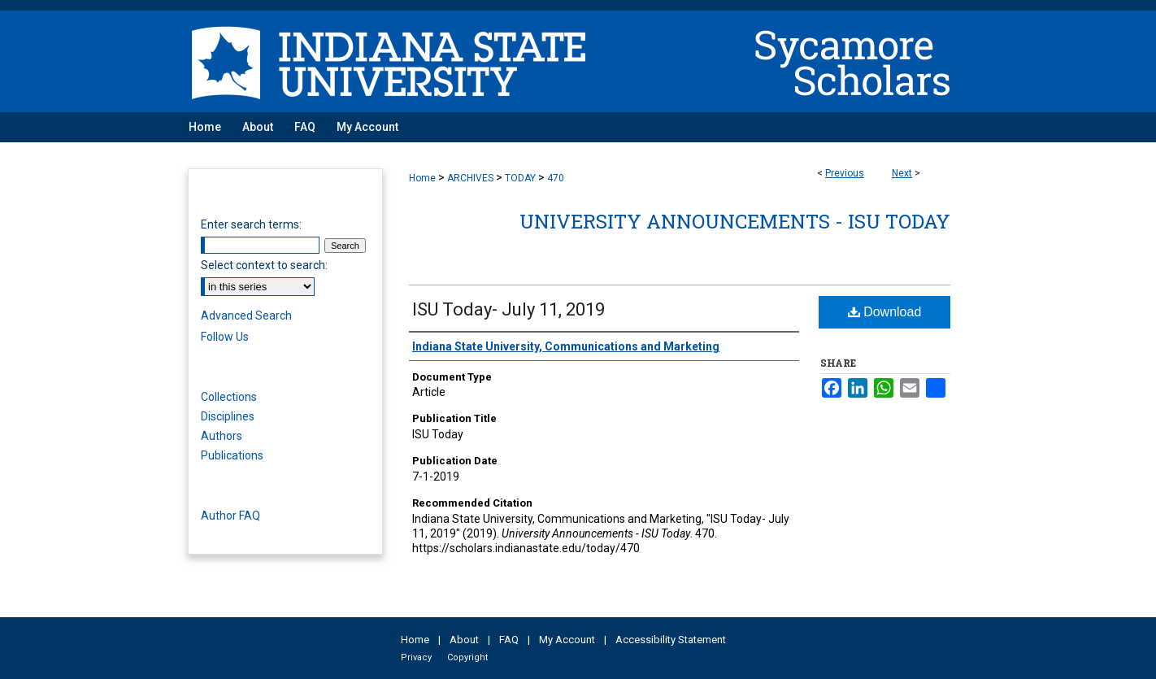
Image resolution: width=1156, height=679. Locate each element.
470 (555, 178)
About (464, 639)
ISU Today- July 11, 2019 (508, 309)
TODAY (520, 178)
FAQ (509, 639)
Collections (229, 396)
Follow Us (225, 336)
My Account (567, 639)
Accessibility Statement (670, 639)
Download (885, 312)
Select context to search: (264, 265)
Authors (221, 435)
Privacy (416, 657)
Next (902, 173)
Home (422, 178)
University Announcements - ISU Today (734, 221)
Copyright (467, 657)
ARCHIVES (470, 178)
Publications (232, 455)
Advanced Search (246, 315)
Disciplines (227, 416)
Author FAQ (230, 515)
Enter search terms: (251, 224)
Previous (844, 173)
